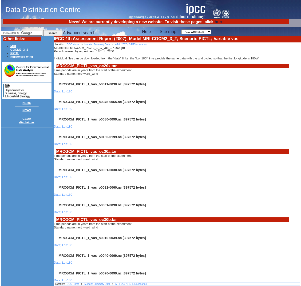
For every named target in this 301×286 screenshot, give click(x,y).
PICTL (14, 53)
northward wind (21, 56)
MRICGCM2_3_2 (19, 47)
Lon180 (67, 91)
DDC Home (73, 44)
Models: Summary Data (97, 44)
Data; (58, 91)
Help (146, 31)
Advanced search (79, 32)
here (218, 21)
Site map (168, 31)
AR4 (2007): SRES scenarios (131, 44)
